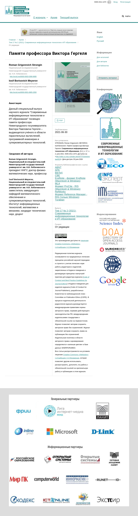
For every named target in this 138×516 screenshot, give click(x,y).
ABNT (58, 167)
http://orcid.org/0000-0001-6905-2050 (23, 92)
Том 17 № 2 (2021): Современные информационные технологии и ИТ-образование (42, 42)
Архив (53, 17)
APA (57, 170)
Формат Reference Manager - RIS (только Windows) (71, 195)
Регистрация (125, 2)
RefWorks (60, 191)
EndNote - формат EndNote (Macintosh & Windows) (70, 179)
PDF (61, 120)
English (100, 37)
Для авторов (102, 61)
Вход (116, 2)
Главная (12, 40)
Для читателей (103, 57)
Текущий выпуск (69, 17)
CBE (57, 175)
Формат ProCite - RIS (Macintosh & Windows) (67, 187)
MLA (57, 183)
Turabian (59, 199)
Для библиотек (103, 66)
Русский (100, 41)
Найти (127, 16)
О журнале (39, 17)
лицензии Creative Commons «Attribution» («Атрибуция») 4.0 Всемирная (71, 244)
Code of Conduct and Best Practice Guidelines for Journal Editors (72, 280)
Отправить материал (108, 78)
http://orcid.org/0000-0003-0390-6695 (23, 76)
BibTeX (59, 172)
